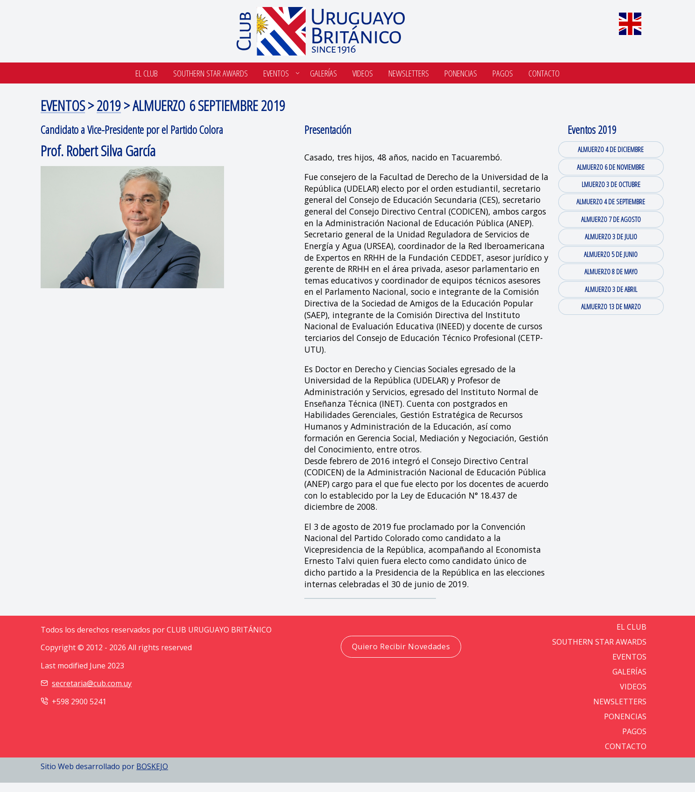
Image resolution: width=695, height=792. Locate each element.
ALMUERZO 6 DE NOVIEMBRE (611, 167)
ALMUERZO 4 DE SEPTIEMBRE (610, 201)
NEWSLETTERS (619, 701)
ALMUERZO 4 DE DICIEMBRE (611, 149)
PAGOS (634, 731)
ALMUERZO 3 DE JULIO (611, 236)
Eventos (276, 73)
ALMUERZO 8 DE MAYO (611, 271)
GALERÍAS (629, 672)
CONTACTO (625, 746)
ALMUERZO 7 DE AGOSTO (611, 219)
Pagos (502, 73)
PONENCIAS (625, 716)
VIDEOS (633, 686)
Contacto (544, 73)
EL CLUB (631, 627)
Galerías (323, 73)
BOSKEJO (152, 766)
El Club (146, 73)
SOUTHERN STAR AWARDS (210, 73)
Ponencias (460, 73)
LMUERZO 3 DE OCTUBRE (611, 184)
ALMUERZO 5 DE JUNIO (611, 254)
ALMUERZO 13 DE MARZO (611, 306)
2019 (109, 105)
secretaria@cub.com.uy (92, 683)
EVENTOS (63, 105)
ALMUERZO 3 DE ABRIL (611, 289)
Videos (362, 73)
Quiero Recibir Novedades (401, 646)
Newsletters (408, 73)
